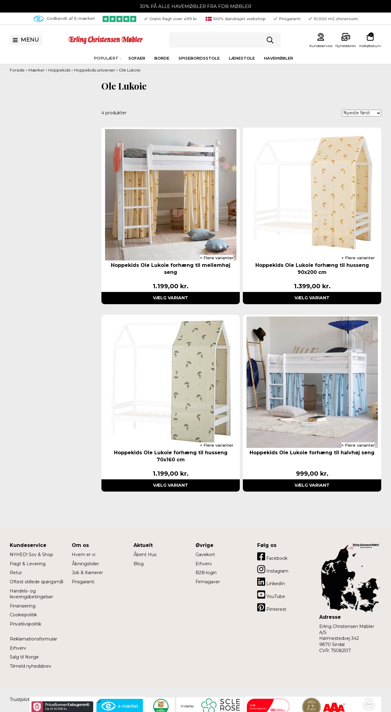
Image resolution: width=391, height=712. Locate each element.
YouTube (271, 594)
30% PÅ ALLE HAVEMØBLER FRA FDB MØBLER (195, 6)
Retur (16, 572)
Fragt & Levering (28, 563)
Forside (17, 70)
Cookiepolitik (23, 615)
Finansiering (22, 606)
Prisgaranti (83, 582)
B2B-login (206, 572)
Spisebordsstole (199, 58)
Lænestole (242, 58)
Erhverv (18, 648)
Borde (161, 58)
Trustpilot (20, 699)
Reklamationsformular (33, 639)
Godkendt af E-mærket (64, 19)
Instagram (272, 569)
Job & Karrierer (87, 572)
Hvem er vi (83, 554)
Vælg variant (170, 298)
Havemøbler (278, 58)
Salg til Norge (24, 657)
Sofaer (136, 58)
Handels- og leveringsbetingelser (31, 594)
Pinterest (271, 607)
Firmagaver (208, 582)
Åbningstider (85, 563)
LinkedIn (271, 581)
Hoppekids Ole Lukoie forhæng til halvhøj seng (312, 453)
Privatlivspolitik (25, 624)
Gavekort (205, 554)
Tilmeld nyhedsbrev (30, 666)
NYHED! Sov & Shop (31, 554)
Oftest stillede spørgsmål (36, 582)
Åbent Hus (144, 554)
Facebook (272, 556)
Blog (138, 563)
